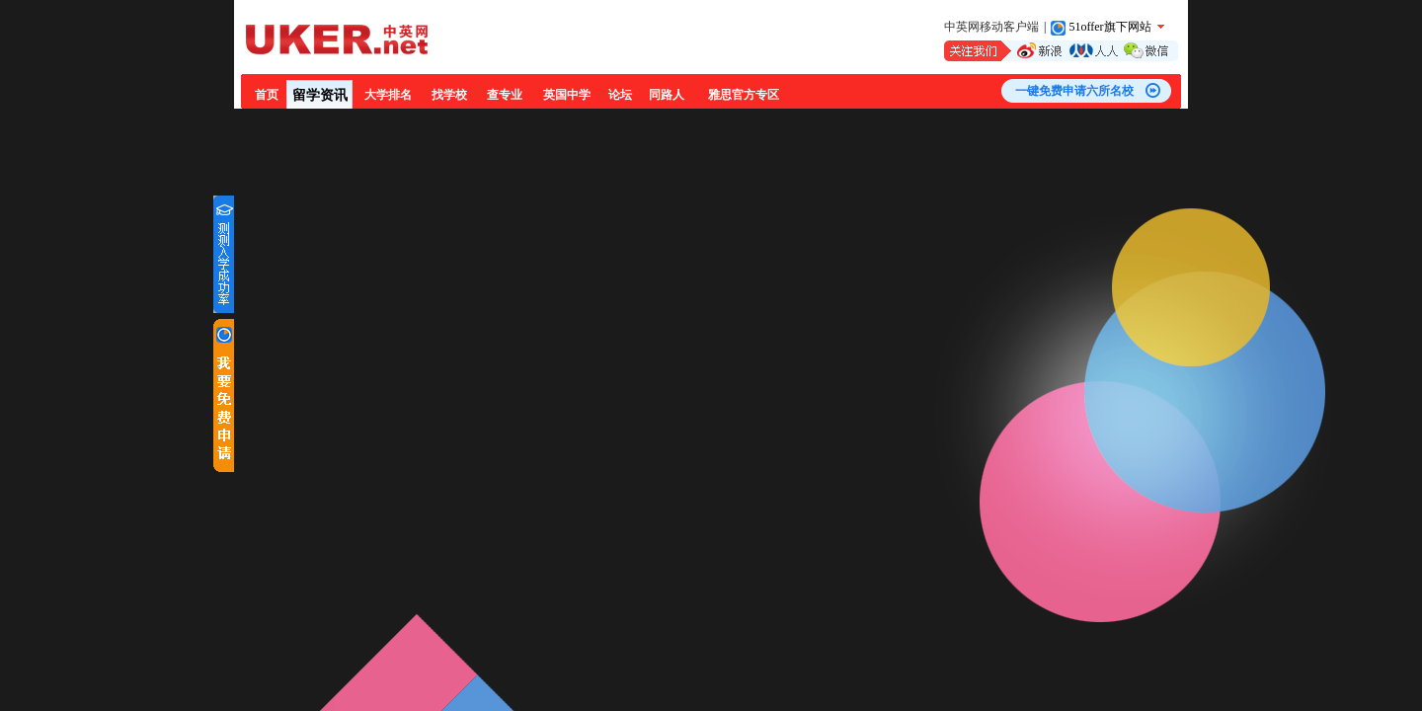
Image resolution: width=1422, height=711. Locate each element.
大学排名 (388, 95)
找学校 (449, 95)
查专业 (504, 95)
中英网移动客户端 (991, 27)
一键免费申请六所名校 (1074, 91)
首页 (266, 95)
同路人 (666, 95)
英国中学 (567, 95)
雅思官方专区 (743, 95)
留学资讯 (320, 95)
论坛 (620, 95)
